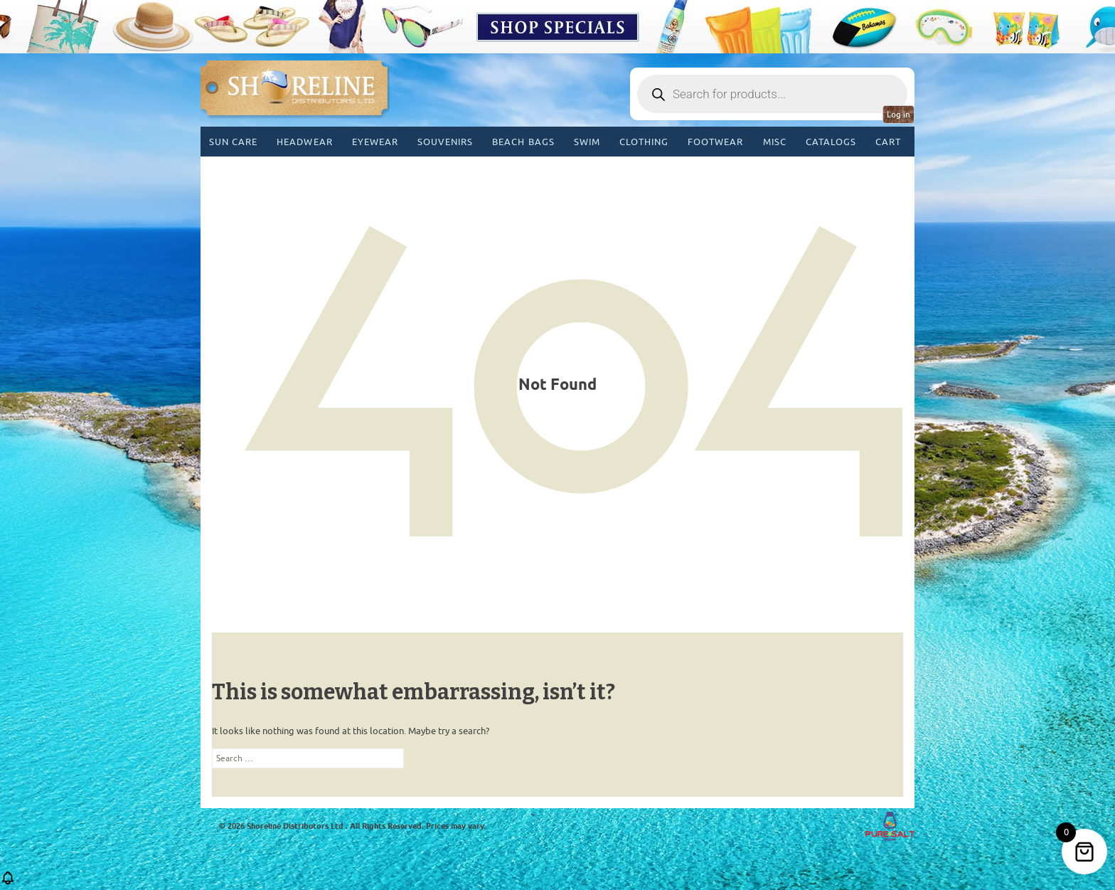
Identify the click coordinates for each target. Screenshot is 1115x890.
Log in (898, 114)
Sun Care (233, 142)
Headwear (304, 142)
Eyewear (375, 142)
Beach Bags (523, 142)
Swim (587, 142)
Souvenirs (445, 142)
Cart (888, 142)
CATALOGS (831, 142)
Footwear (715, 142)
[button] (8, 882)
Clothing (643, 142)
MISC (774, 142)
